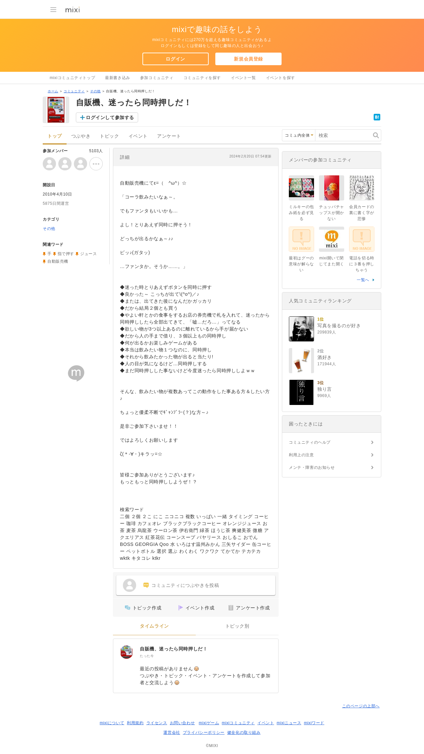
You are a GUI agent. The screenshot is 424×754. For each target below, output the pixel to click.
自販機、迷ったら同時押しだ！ (173, 648)
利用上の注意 (301, 455)
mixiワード (314, 723)
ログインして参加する (110, 117)
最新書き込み (117, 77)
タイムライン (154, 626)
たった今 (147, 656)
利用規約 (135, 723)
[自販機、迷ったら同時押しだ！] (126, 652)
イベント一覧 (243, 77)
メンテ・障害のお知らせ (312, 467)
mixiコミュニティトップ (72, 77)
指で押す (66, 253)
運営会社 (171, 732)
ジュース (88, 253)
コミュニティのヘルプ (310, 442)
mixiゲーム (209, 723)
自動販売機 (57, 261)
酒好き (324, 357)
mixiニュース (289, 723)
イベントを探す (280, 77)
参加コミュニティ (157, 77)
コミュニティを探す (202, 77)
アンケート (169, 136)
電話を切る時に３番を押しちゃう (361, 264)
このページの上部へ (361, 706)
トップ (54, 136)
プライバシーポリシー (204, 732)
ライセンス (156, 723)
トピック (109, 136)
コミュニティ (74, 91)
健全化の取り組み (244, 732)
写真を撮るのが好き (339, 325)
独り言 (324, 389)
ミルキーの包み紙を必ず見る (301, 212)
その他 (95, 91)
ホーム (53, 91)
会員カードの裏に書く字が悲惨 (361, 212)
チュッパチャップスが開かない (331, 212)
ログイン (175, 59)
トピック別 (237, 626)
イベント (138, 136)
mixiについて (112, 723)
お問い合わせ (182, 723)
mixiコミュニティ (238, 723)
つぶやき (80, 136)
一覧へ (363, 280)
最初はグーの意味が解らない (301, 264)
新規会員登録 (248, 59)
